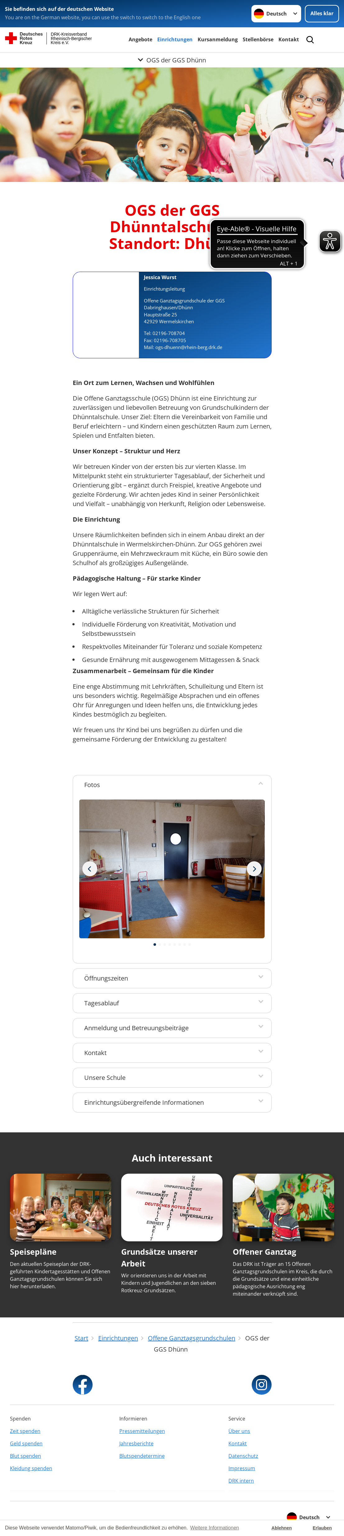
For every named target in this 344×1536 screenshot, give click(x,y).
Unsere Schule (105, 1077)
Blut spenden (25, 1455)
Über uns (239, 1431)
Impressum (241, 1468)
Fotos (92, 785)
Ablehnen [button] (282, 1527)
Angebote (140, 39)
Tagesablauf (101, 1003)
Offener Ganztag (264, 1251)
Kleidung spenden (31, 1468)
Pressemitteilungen (142, 1431)
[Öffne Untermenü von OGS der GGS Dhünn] (172, 59)
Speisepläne (33, 1251)
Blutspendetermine (142, 1455)
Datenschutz (243, 1455)
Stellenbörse (258, 39)
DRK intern (241, 1480)
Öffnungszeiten (106, 978)
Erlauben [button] (322, 1527)
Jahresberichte (136, 1443)
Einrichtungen (175, 39)
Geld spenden (26, 1443)
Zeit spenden (25, 1431)
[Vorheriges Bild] (254, 868)
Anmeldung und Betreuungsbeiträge (136, 1028)
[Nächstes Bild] (89, 868)
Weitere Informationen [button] (214, 1527)
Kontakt (288, 39)
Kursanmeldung (218, 39)
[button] (155, 944)
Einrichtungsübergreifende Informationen (144, 1102)
